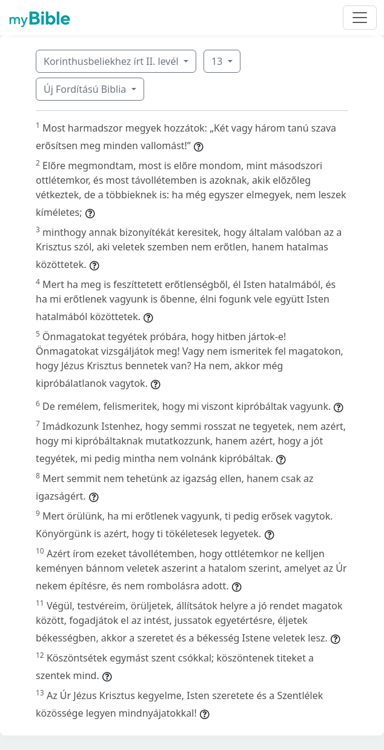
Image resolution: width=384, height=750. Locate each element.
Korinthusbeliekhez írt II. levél (112, 61)
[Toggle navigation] (360, 17)
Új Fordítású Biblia (86, 89)
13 (218, 61)
